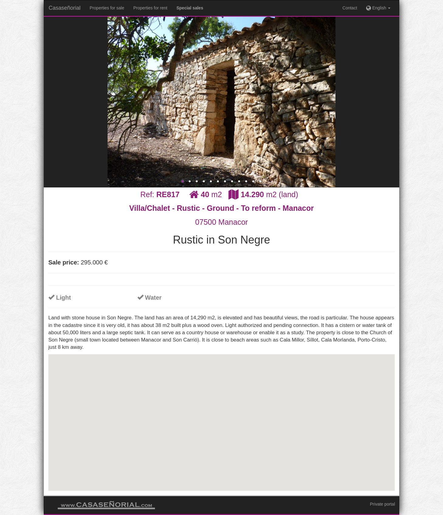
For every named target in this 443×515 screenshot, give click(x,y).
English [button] (378, 7)
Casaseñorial (65, 8)
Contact (349, 7)
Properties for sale (107, 7)
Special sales (190, 7)
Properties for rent (150, 7)
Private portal (382, 504)
